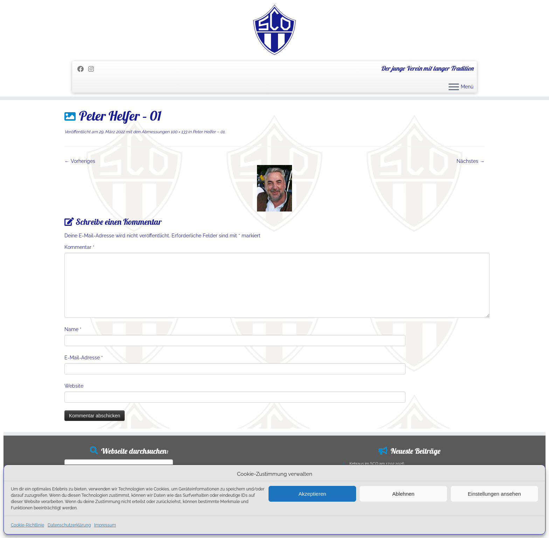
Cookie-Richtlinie (27, 525)
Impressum (105, 525)
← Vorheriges (79, 161)
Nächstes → (471, 161)
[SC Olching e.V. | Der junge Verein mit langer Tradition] (274, 29)
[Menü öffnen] (454, 87)
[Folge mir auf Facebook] (82, 69)
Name (73, 329)
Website (73, 386)
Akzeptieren (312, 494)
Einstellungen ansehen (494, 494)
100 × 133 (178, 131)
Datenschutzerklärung (69, 525)
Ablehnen (403, 494)
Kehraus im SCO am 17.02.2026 (376, 463)
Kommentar (79, 247)
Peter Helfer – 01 (208, 131)
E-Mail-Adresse (83, 357)
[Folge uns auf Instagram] (93, 69)
